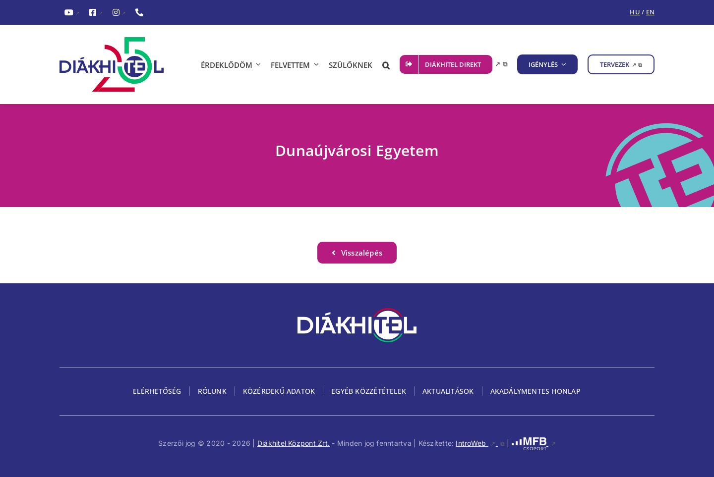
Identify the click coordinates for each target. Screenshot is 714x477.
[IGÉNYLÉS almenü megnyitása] (562, 64)
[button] (386, 64)
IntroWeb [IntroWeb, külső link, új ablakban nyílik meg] (480, 443)
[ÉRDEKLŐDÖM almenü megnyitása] (256, 64)
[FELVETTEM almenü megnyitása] (314, 64)
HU (635, 11)
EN (650, 11)
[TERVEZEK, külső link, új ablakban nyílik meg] (621, 64)
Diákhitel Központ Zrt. (293, 443)
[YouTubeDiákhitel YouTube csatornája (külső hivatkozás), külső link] (72, 13)
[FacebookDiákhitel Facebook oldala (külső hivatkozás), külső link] (95, 13)
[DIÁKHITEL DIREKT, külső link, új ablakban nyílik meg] (453, 64)
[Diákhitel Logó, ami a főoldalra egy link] (119, 64)
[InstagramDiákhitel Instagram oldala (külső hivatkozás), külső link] (119, 13)
